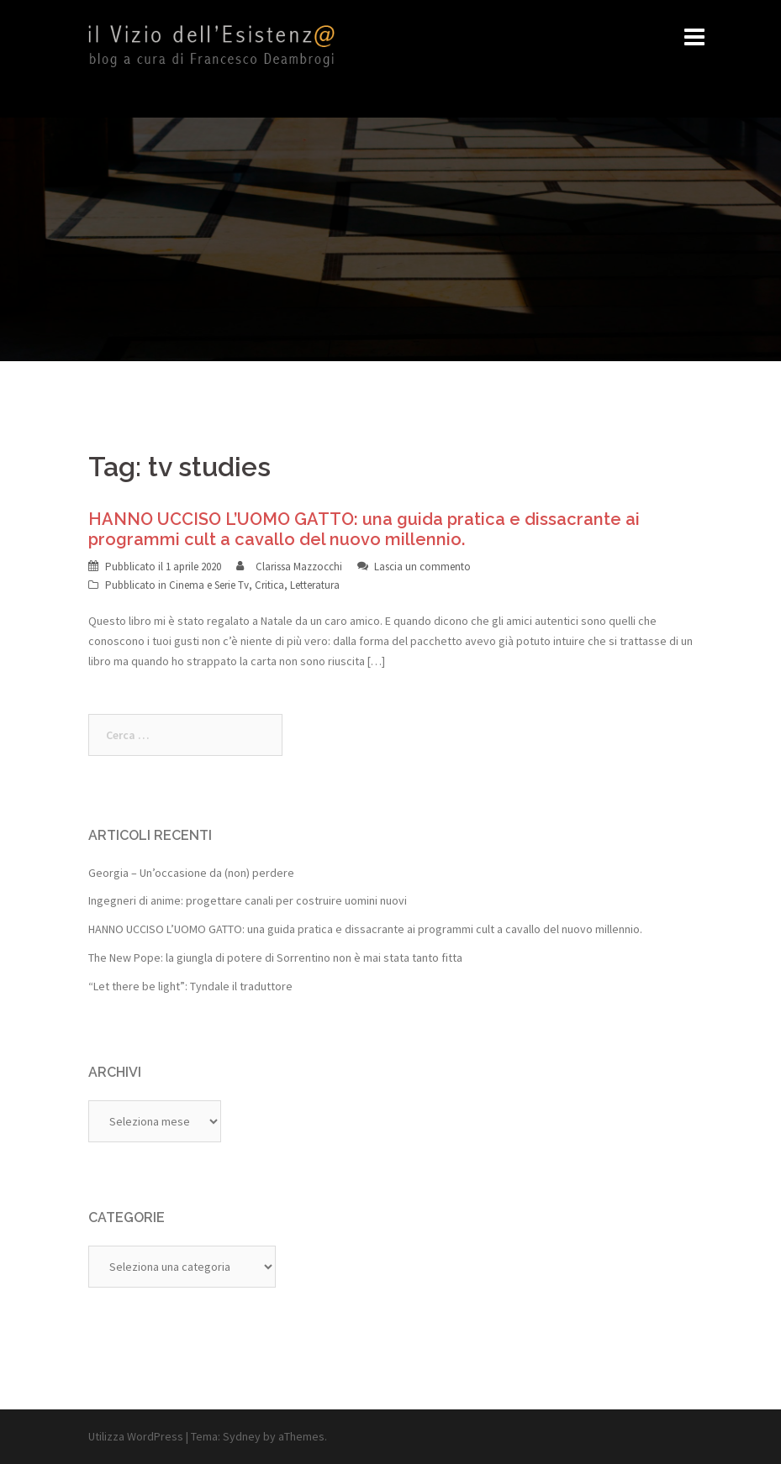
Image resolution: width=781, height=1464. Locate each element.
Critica (269, 585)
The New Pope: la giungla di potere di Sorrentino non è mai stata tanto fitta (275, 957)
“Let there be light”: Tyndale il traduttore (190, 986)
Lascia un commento (422, 566)
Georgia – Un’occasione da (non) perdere (191, 872)
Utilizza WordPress (135, 1436)
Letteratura (315, 585)
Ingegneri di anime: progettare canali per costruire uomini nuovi (247, 900)
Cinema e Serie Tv (209, 585)
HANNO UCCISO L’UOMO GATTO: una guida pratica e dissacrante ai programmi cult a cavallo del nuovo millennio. (364, 529)
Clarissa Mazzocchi (299, 566)
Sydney (242, 1436)
